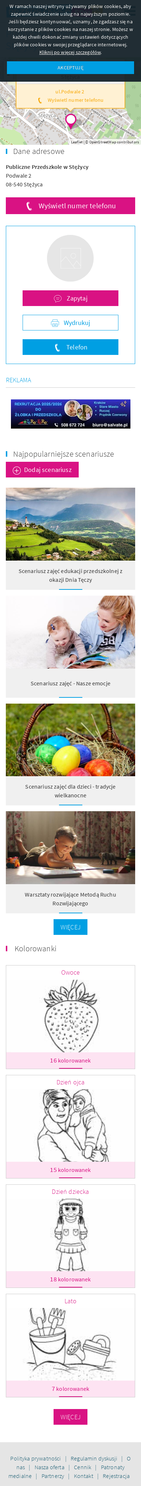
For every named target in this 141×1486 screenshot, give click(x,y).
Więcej (70, 927)
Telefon (76, 347)
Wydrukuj (76, 322)
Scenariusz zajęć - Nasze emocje (70, 683)
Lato (70, 1301)
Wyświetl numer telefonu (77, 205)
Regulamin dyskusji (94, 1458)
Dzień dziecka (70, 1191)
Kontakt (84, 1475)
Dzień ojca (70, 1082)
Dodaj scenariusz (48, 469)
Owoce (70, 972)
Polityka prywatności (36, 1458)
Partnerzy (54, 1475)
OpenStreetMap (102, 141)
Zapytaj (76, 298)
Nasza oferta (50, 1467)
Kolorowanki (35, 948)
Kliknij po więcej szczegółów (70, 52)
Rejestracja (116, 1475)
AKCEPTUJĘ (70, 67)
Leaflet (77, 141)
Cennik (83, 1467)
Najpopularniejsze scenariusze (63, 454)
